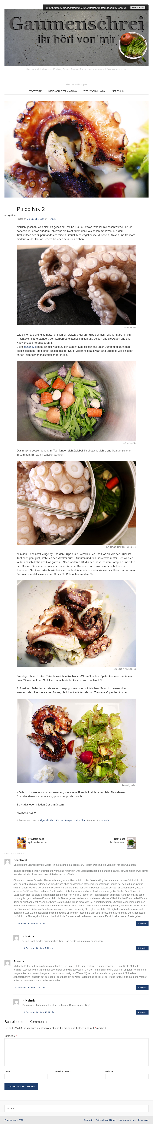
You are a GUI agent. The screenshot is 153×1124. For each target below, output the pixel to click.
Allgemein (44, 820)
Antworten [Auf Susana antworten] (142, 987)
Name (8, 1071)
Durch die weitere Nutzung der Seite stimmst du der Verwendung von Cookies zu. (78, 7)
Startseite (35, 91)
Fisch (52, 820)
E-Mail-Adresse (63, 1071)
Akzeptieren (138, 7)
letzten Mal (30, 346)
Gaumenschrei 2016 (13, 1120)
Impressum (117, 91)
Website (109, 1071)
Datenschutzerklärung (62, 91)
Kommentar (10, 1036)
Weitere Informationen (118, 7)
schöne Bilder (80, 820)
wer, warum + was (94, 91)
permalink (105, 820)
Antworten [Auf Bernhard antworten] (142, 923)
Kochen (59, 820)
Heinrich (52, 219)
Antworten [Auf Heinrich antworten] (142, 948)
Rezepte (68, 820)
